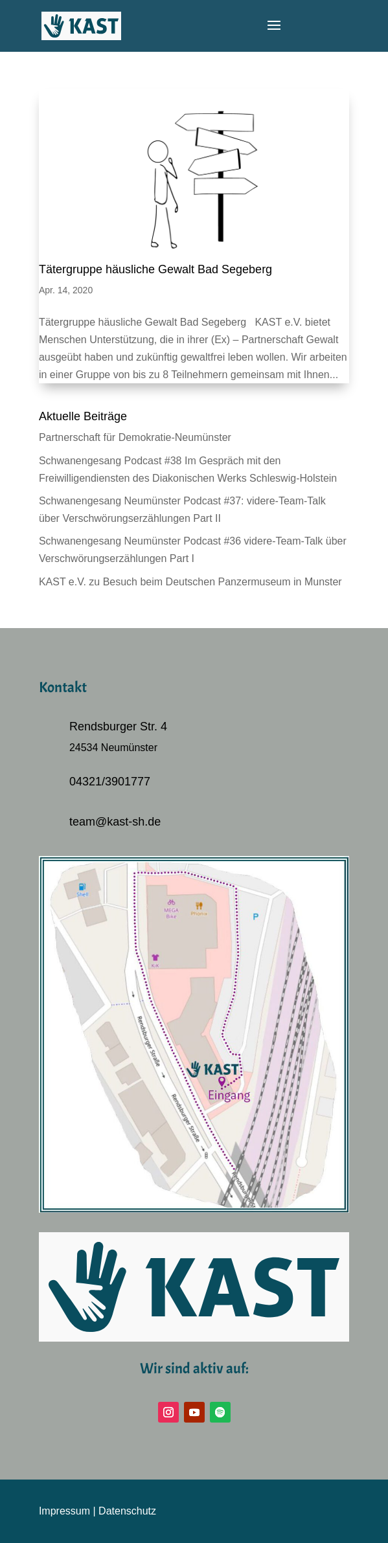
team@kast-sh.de (115, 821)
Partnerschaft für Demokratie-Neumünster (135, 437)
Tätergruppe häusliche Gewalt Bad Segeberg (155, 269)
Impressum (64, 1510)
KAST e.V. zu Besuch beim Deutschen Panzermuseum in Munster (190, 581)
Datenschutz (127, 1510)
